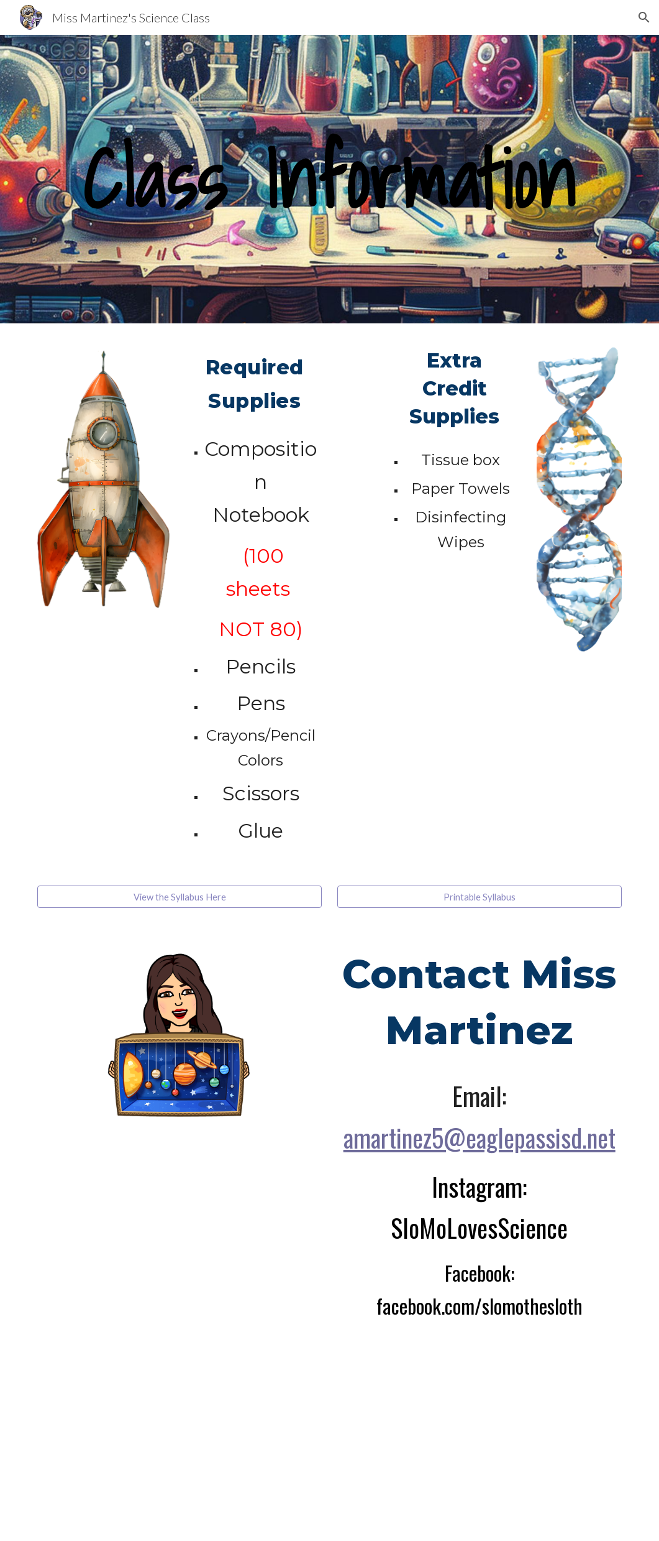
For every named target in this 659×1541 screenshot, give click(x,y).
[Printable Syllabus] (479, 896)
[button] (644, 17)
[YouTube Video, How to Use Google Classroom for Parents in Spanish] (429, 1423)
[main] (329, 179)
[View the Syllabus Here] (179, 896)
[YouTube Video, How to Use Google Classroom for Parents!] (229, 1423)
